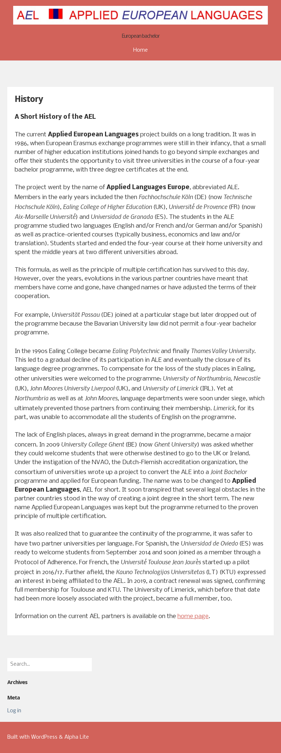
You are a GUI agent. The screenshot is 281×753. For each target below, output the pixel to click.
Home (140, 50)
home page (193, 616)
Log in (14, 711)
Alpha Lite (76, 737)
